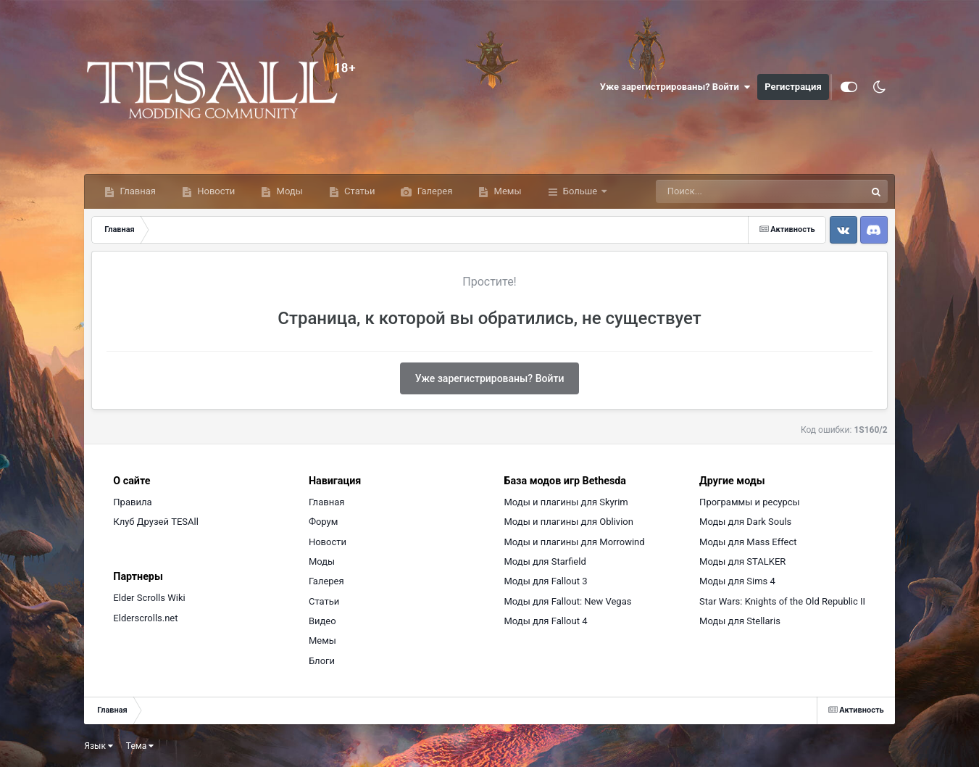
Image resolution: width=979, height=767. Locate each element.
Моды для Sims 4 (737, 581)
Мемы (506, 191)
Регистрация (793, 86)
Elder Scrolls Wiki (149, 597)
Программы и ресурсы (749, 502)
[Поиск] (734, 191)
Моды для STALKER (742, 561)
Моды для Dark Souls (745, 521)
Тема (140, 746)
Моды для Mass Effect (747, 541)
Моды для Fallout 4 (546, 620)
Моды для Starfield (545, 561)
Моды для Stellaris (739, 620)
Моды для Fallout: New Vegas (568, 601)
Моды (288, 191)
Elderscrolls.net (145, 618)
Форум (323, 521)
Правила (132, 502)
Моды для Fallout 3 (546, 581)
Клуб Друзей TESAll (155, 521)
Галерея (433, 191)
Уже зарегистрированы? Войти (675, 87)
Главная (136, 191)
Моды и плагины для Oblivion (568, 521)
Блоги (322, 660)
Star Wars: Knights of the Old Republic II (782, 601)
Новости (215, 191)
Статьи (358, 191)
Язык (98, 746)
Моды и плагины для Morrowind (574, 541)
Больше (580, 191)
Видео (322, 620)
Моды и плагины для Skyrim (566, 502)
